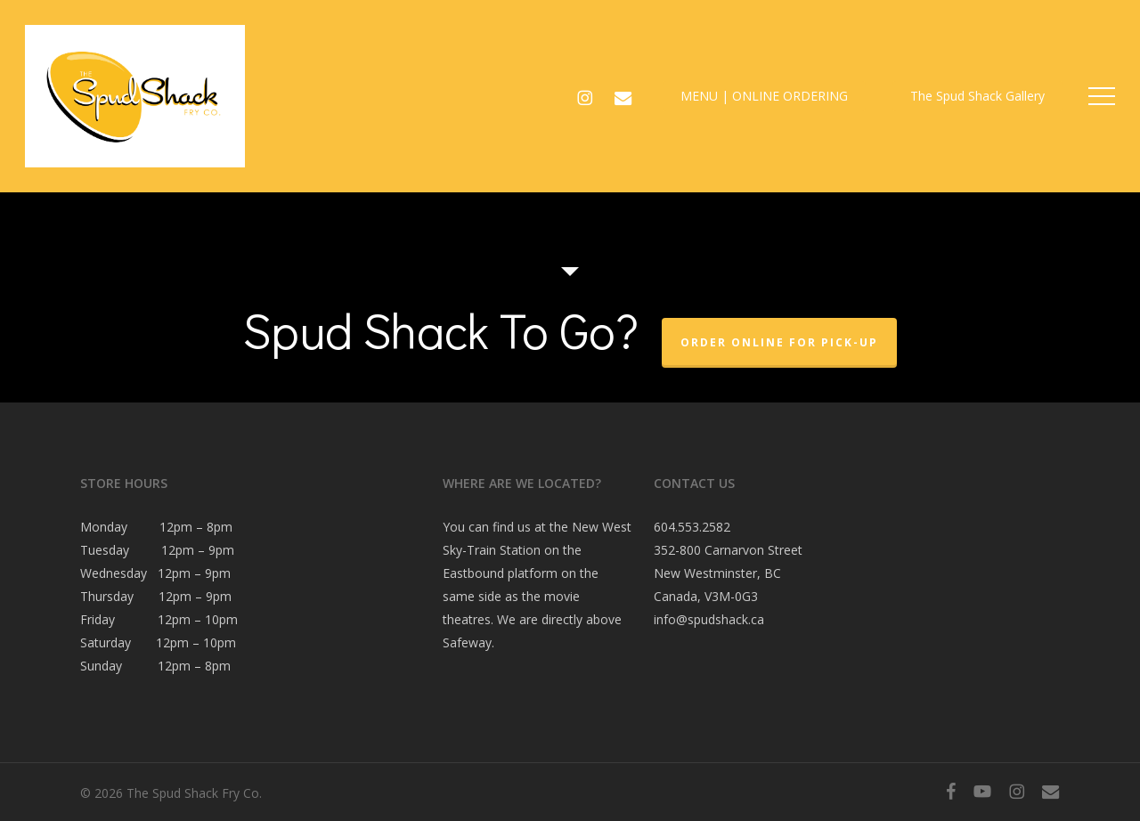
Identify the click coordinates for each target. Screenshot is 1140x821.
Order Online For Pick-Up (779, 342)
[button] (1101, 96)
